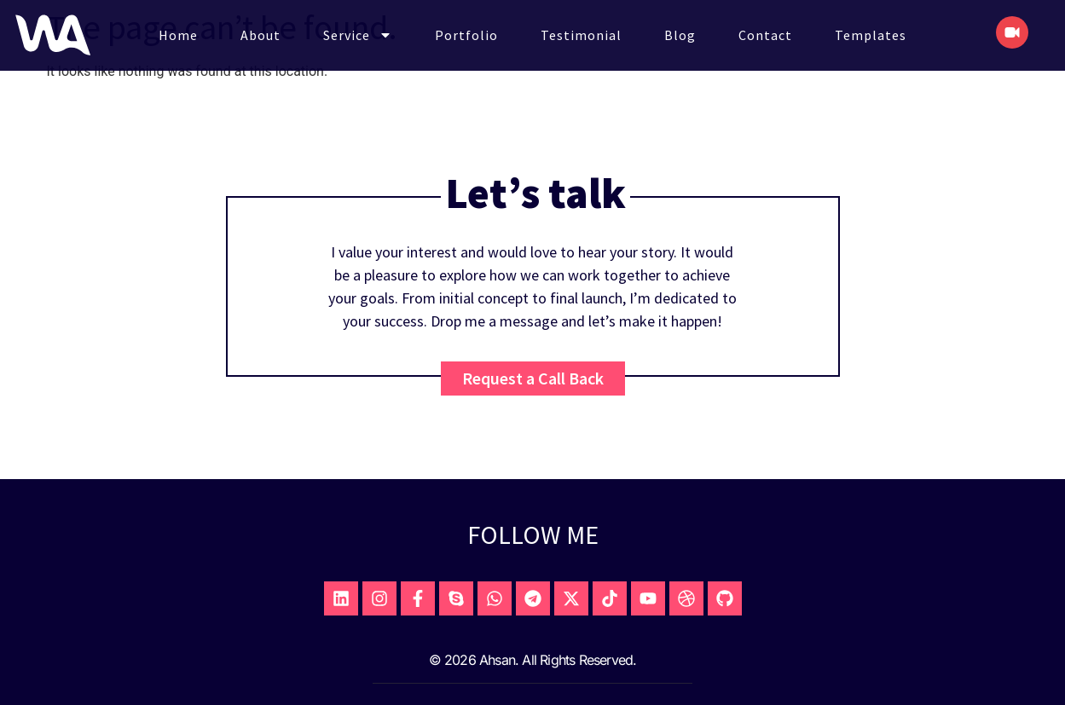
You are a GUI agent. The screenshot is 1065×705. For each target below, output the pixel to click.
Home (178, 34)
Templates (870, 34)
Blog (680, 34)
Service (357, 35)
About (260, 34)
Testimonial (581, 34)
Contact (765, 34)
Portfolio (466, 34)
